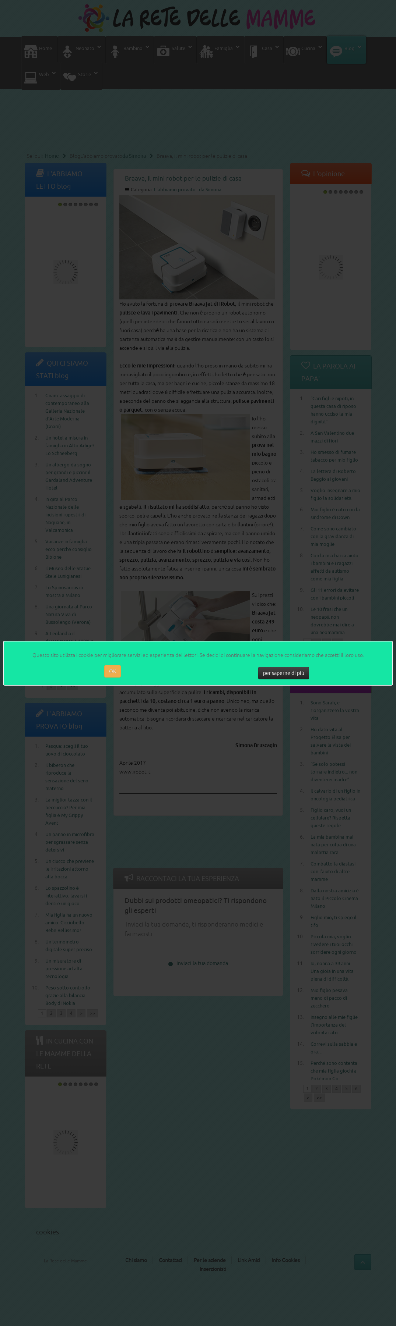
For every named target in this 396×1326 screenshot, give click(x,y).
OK (112, 671)
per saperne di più (283, 673)
